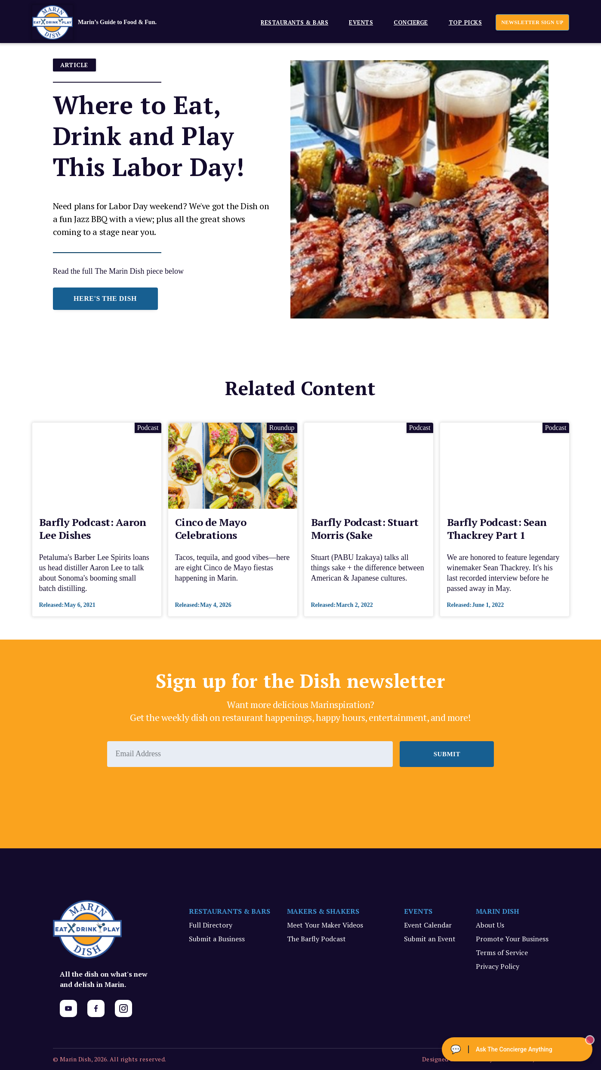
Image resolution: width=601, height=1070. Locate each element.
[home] (107, 22)
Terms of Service (502, 952)
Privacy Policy (497, 966)
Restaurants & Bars (294, 22)
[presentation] (172, 790)
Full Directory (210, 925)
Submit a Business (217, 938)
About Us (490, 925)
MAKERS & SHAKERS (323, 911)
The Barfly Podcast (316, 938)
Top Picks (465, 22)
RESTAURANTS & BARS (229, 911)
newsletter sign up (532, 22)
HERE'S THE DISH (105, 298)
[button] (291, 22)
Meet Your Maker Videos (325, 925)
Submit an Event (430, 938)
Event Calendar (428, 925)
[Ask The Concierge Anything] (517, 1049)
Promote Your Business (512, 938)
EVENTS (361, 22)
